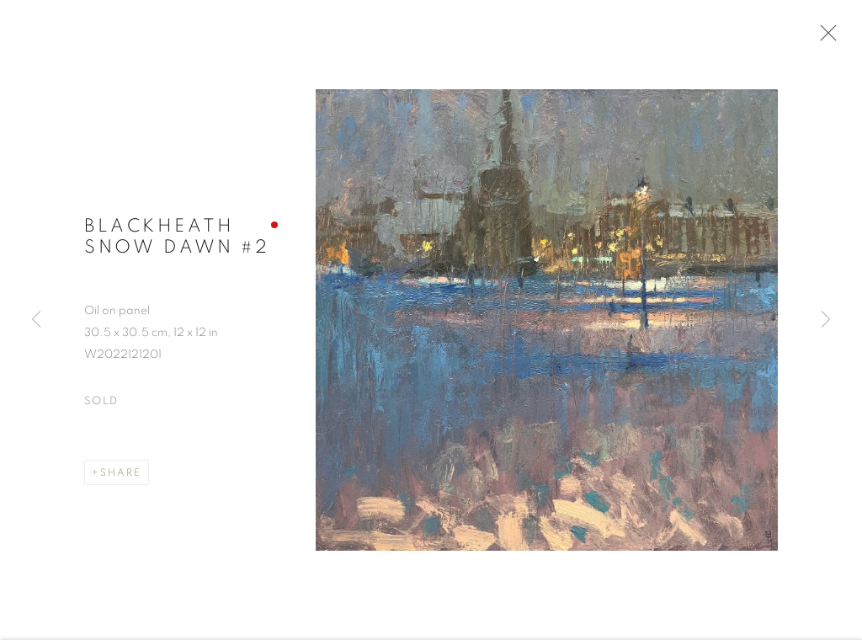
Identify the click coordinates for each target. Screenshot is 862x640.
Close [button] (824, 38)
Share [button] (120, 475)
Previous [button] (36, 320)
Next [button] (826, 320)
